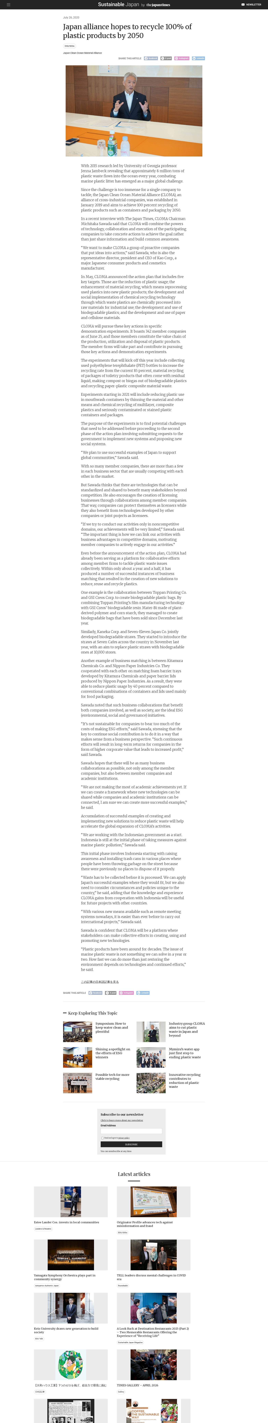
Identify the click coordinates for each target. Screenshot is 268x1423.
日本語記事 (143, 1293)
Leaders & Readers (43, 1235)
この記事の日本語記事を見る (103, 982)
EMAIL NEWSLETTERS (73, 1405)
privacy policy (124, 1140)
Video (89, 1363)
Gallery (192, 1290)
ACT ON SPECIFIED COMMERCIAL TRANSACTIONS (167, 1405)
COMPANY (200, 1405)
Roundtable (194, 1235)
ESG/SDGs (70, 46)
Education (194, 1360)
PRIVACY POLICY (109, 1405)
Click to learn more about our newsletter (125, 1122)
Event (140, 1360)
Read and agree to (115, 1140)
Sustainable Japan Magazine (100, 1304)
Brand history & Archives (46, 1356)
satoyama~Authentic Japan (151, 1235)
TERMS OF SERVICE (131, 1405)
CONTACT (92, 1405)
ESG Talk (39, 1293)
